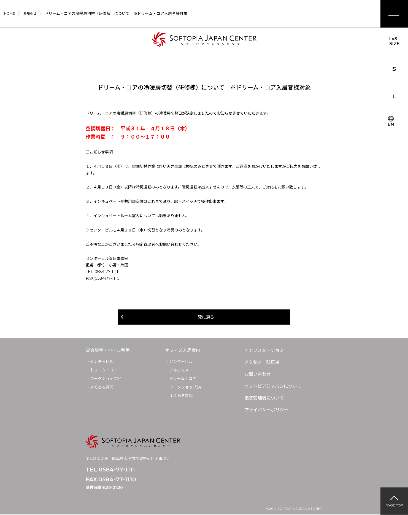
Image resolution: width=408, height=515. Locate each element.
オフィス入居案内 (182, 351)
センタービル (101, 362)
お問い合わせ (257, 374)
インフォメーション (264, 351)
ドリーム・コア (103, 370)
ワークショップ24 (106, 379)
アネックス (179, 370)
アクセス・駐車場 (261, 362)
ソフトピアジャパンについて (272, 386)
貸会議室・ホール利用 (108, 351)
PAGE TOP (394, 505)
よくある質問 (101, 387)
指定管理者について (264, 398)
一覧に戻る (204, 317)
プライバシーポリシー (266, 410)
